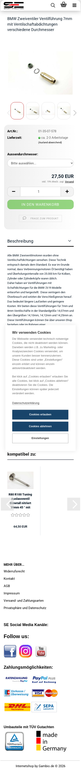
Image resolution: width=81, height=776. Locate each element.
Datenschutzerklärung (25, 403)
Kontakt (9, 579)
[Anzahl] (40, 191)
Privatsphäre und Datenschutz (25, 608)
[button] (73, 112)
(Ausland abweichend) (50, 142)
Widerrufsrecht (14, 571)
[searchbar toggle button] (52, 5)
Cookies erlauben (40, 414)
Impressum (12, 593)
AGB (7, 586)
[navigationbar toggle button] (74, 5)
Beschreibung (20, 241)
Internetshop (25, 766)
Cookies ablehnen (40, 426)
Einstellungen (40, 438)
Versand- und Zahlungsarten (24, 601)
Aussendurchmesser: (22, 154)
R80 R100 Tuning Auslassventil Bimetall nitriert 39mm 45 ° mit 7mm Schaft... (20, 501)
